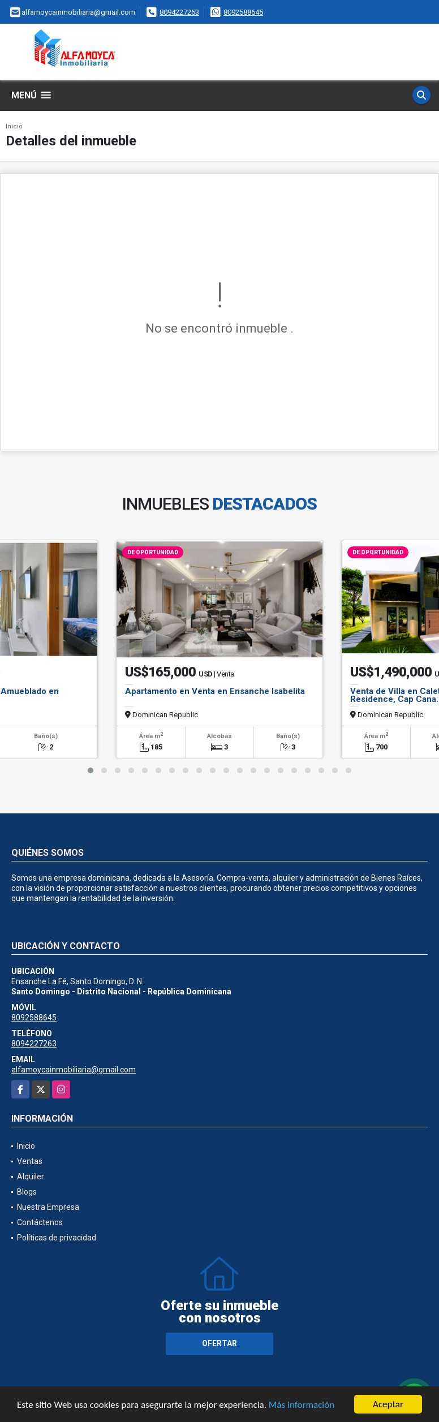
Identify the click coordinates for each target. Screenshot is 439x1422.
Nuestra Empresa (48, 1207)
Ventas (29, 1161)
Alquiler (30, 1176)
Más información (301, 1405)
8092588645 (243, 12)
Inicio (14, 126)
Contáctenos (40, 1222)
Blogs (27, 1191)
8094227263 (179, 12)
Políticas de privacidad (56, 1237)
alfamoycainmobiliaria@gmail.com (73, 1069)
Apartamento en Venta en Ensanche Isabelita (215, 691)
